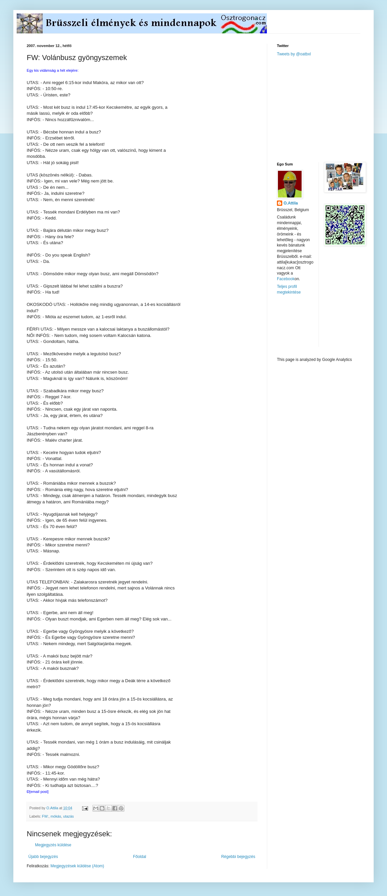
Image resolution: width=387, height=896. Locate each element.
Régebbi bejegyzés (238, 856)
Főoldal (139, 856)
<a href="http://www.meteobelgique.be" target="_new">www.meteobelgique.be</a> (305, 326)
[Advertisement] (326, 108)
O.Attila (291, 203)
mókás (55, 816)
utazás (68, 816)
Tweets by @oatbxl (294, 54)
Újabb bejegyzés (43, 856)
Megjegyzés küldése (53, 845)
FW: (45, 816)
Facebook (286, 279)
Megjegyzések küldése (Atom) (77, 866)
